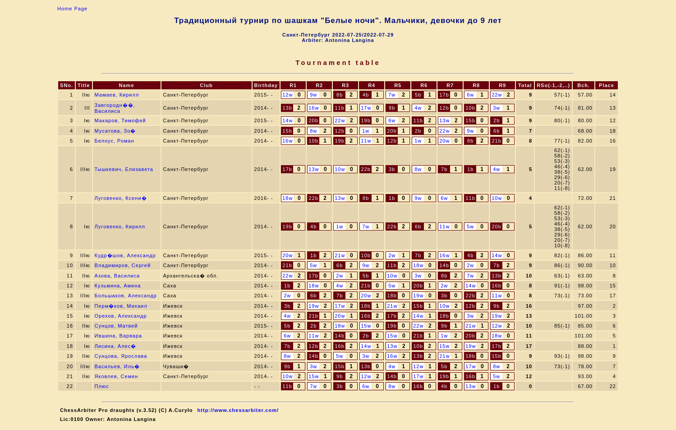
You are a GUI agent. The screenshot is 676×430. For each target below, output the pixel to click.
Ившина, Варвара (119, 335)
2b (496, 120)
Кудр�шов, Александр (125, 255)
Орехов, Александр (121, 316)
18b (391, 295)
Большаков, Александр (126, 295)
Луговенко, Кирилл (120, 226)
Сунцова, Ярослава (121, 356)
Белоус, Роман (114, 140)
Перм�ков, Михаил (121, 306)
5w (470, 226)
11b (339, 108)
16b (496, 285)
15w (366, 325)
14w (287, 120)
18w (287, 198)
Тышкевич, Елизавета (124, 169)
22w (497, 94)
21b (496, 140)
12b (444, 108)
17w (366, 108)
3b (392, 169)
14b (444, 265)
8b (339, 94)
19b (365, 120)
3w (496, 108)
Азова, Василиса (117, 275)
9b (392, 108)
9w (313, 94)
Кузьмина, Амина (118, 285)
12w (287, 94)
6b (496, 131)
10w (340, 169)
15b (470, 120)
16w (313, 108)
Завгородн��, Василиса (115, 108)
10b (470, 108)
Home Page (72, 8)
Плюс (102, 386)
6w (470, 94)
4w (418, 108)
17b (444, 94)
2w (391, 255)
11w (366, 140)
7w (391, 94)
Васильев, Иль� (117, 366)
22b (365, 169)
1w (365, 131)
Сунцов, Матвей (116, 325)
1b (470, 169)
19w (418, 295)
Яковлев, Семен (116, 376)
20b (313, 120)
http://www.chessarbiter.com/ (238, 410)
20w (444, 140)
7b (444, 169)
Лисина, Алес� (116, 346)
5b (418, 94)
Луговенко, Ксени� (121, 198)
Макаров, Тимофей (120, 120)
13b (287, 108)
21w (340, 255)
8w (313, 131)
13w (444, 120)
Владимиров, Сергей (123, 265)
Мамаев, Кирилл (117, 94)
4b (366, 94)
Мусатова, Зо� (115, 131)
